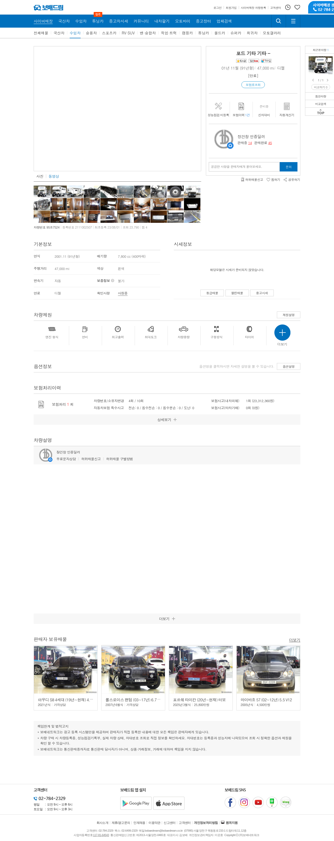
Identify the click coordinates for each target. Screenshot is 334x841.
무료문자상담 (66, 458)
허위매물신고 (90, 458)
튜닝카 (203, 33)
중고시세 (262, 293)
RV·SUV (128, 33)
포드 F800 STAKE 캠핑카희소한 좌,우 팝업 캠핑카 (329, 60)
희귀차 (252, 33)
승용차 (91, 33)
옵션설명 (289, 366)
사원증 (123, 293)
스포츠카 (109, 33)
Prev (313, 80)
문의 (289, 166)
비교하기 (320, 87)
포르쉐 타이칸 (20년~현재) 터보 (199, 699)
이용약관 (154, 823)
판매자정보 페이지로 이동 (230, 145)
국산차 (58, 33)
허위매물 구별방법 (119, 458)
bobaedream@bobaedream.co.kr (164, 830)
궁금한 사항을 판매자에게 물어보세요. (236, 166)
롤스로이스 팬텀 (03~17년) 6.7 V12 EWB (138, 699)
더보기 (294, 639)
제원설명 (289, 314)
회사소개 (103, 823)
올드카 (219, 33)
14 (250, 142)
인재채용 (139, 823)
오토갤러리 (272, 33)
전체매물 (41, 33)
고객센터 (185, 823)
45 (270, 142)
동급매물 (212, 293)
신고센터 (170, 823)
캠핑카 (187, 33)
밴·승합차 (148, 33)
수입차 (75, 33)
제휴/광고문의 (121, 823)
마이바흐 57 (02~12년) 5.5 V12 (266, 699)
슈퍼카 (235, 33)
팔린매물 (237, 293)
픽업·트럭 (169, 33)
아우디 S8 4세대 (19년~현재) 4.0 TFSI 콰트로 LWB (79, 699)
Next (328, 80)
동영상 (54, 176)
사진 (39, 176)
